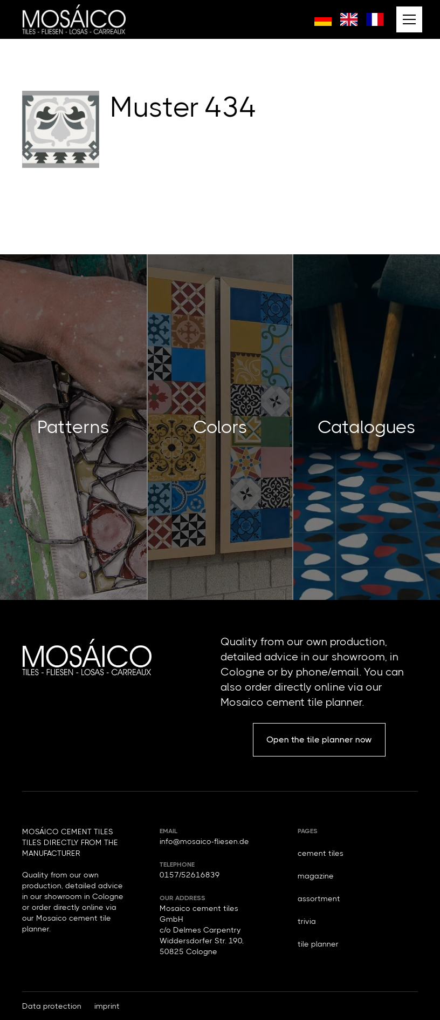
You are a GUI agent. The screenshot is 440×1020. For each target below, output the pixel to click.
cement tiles (320, 853)
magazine (316, 876)
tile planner (318, 944)
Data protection (51, 1006)
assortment (319, 898)
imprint (107, 1006)
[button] (407, 19)
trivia (307, 921)
